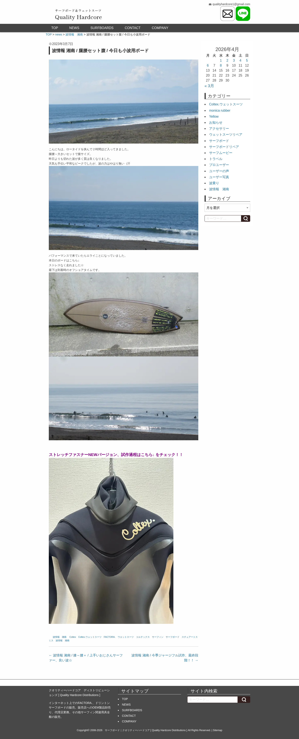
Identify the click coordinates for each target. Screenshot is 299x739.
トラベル (215, 159)
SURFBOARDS (102, 28)
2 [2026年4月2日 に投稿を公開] (227, 60)
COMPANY (160, 28)
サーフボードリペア (224, 147)
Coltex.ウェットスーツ (90, 637)
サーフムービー (220, 153)
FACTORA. (109, 637)
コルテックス (143, 637)
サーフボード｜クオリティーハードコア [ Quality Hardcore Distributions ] (146, 730)
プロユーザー (219, 165)
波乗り (214, 183)
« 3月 (209, 86)
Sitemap (217, 730)
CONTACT (133, 28)
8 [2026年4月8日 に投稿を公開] (221, 65)
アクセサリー (219, 128)
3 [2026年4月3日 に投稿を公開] (234, 60)
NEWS (74, 28)
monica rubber (219, 110)
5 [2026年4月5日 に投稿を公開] (247, 60)
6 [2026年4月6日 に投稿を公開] (208, 65)
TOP (54, 28)
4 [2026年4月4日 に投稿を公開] (240, 60)
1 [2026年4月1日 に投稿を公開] (221, 60)
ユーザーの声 (219, 171)
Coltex (72, 637)
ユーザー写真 (219, 177)
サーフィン (157, 637)
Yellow (214, 116)
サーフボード (172, 637)
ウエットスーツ (126, 637)
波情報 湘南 (59, 637)
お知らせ (215, 122)
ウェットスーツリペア (225, 134)
